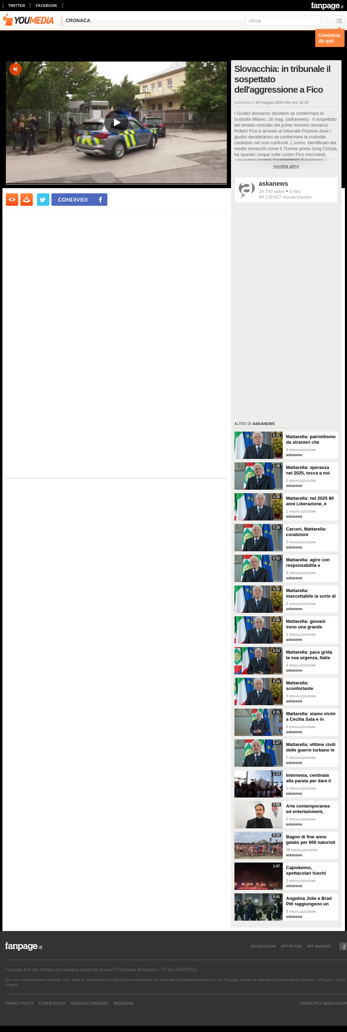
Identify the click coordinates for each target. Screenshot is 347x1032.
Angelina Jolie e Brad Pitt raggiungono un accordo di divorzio (309, 901)
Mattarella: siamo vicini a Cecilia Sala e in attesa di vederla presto (311, 716)
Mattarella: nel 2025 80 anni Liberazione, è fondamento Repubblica (310, 501)
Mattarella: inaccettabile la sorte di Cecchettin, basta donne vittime (311, 593)
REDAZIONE (124, 1003)
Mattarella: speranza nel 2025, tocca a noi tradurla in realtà (308, 470)
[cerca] (286, 21)
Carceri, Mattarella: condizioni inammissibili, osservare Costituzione (311, 531)
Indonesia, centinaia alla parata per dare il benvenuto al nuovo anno (308, 778)
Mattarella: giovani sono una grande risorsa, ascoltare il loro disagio (306, 624)
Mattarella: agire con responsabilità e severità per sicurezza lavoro (309, 562)
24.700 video (272, 191)
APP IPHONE (291, 946)
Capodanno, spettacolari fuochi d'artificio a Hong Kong (310, 870)
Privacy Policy (19, 1003)
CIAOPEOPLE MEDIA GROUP (323, 1003)
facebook (46, 5)
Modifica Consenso (89, 1003)
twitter (16, 5)
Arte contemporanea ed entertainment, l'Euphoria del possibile (308, 808)
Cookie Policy (52, 1003)
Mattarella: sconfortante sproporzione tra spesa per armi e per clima (311, 685)
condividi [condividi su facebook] (73, 199)
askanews (273, 183)
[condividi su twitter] (43, 199)
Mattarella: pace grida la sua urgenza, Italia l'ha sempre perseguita (310, 655)
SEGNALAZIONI (263, 946)
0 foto (295, 191)
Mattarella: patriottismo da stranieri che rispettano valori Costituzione (311, 439)
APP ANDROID (319, 946)
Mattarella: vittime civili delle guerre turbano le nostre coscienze (311, 747)
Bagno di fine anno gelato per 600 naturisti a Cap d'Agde (310, 839)
